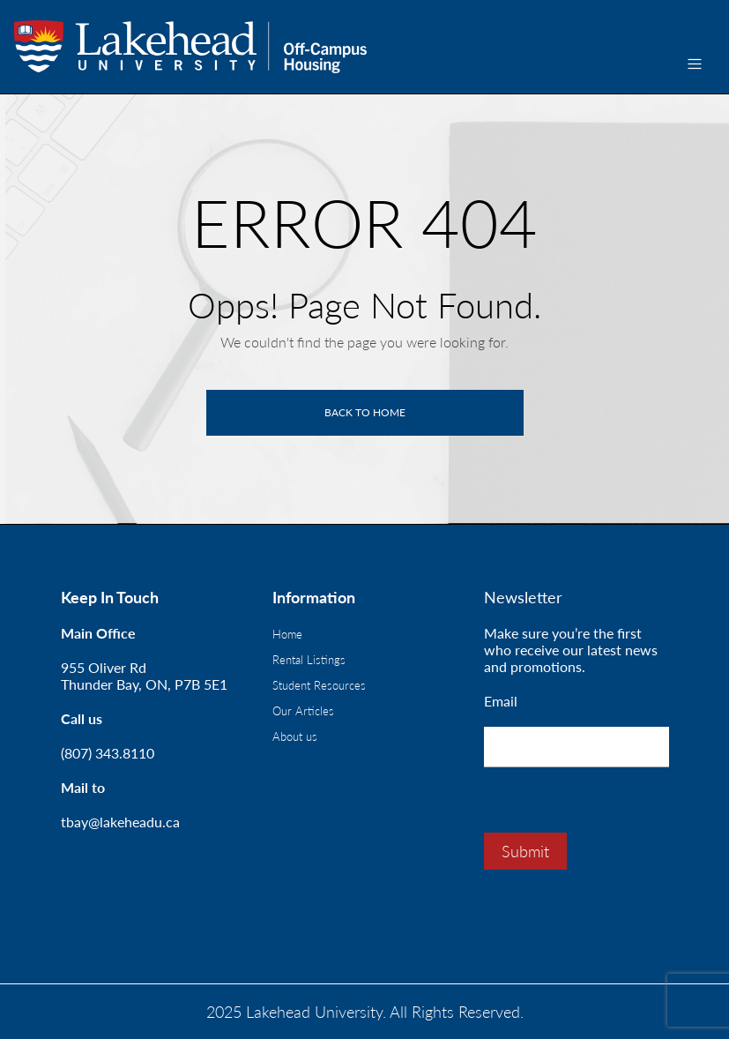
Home (287, 634)
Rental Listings (309, 660)
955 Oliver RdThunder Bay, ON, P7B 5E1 (144, 675)
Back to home (364, 412)
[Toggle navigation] (694, 64)
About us (294, 736)
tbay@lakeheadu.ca (120, 821)
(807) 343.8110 (107, 752)
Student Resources (319, 685)
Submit (525, 851)
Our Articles (303, 711)
